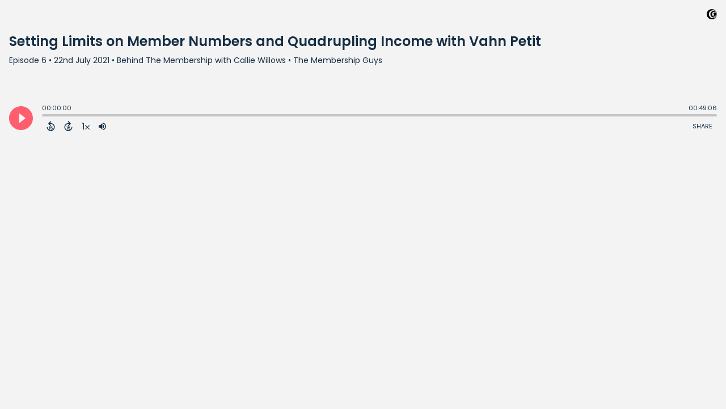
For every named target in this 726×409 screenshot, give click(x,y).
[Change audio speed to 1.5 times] (85, 126)
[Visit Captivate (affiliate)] (712, 16)
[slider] (45, 116)
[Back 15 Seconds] (51, 126)
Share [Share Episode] (702, 126)
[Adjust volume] (102, 126)
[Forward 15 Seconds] (68, 126)
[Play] (21, 118)
